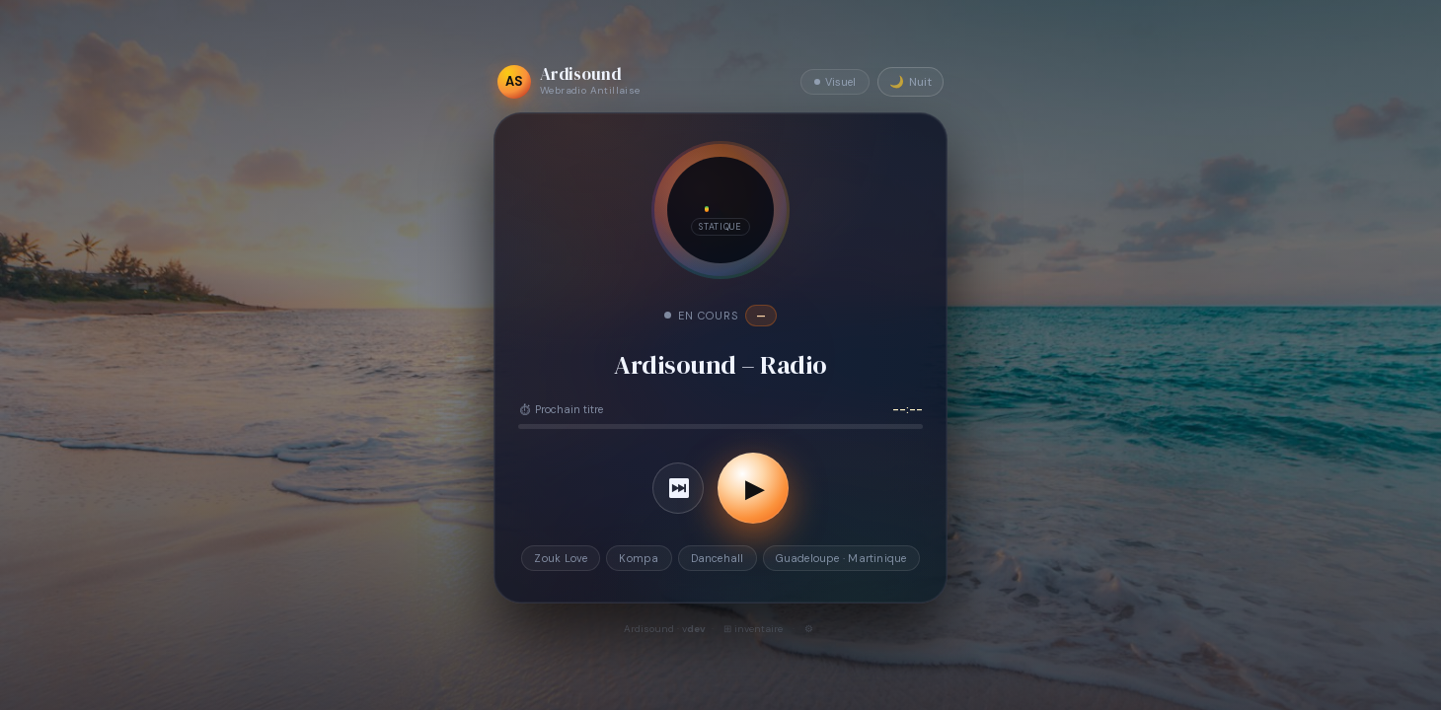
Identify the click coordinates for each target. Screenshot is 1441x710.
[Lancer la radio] (753, 488)
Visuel (835, 82)
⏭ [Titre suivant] (678, 488)
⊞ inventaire (753, 628)
